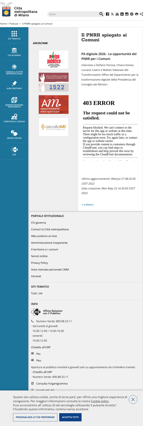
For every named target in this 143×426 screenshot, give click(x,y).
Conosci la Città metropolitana (14, 69)
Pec (38, 354)
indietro (89, 204)
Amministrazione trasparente (14, 102)
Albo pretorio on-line (44, 236)
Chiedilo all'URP (41, 347)
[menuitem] (14, 35)
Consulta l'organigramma (52, 383)
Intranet (36, 276)
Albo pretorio (14, 85)
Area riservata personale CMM (50, 269)
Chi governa (38, 223)
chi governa (14, 52)
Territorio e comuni (14, 118)
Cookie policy (100, 401)
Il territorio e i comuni (44, 249)
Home (3, 23)
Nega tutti (133, 399)
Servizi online (14, 135)
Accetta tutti (70, 417)
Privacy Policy (39, 263)
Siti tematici (14, 35)
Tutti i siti (36, 293)
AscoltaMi (40, 43)
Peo (38, 360)
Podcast (13, 23)
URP (14, 151)
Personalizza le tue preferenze (35, 417)
